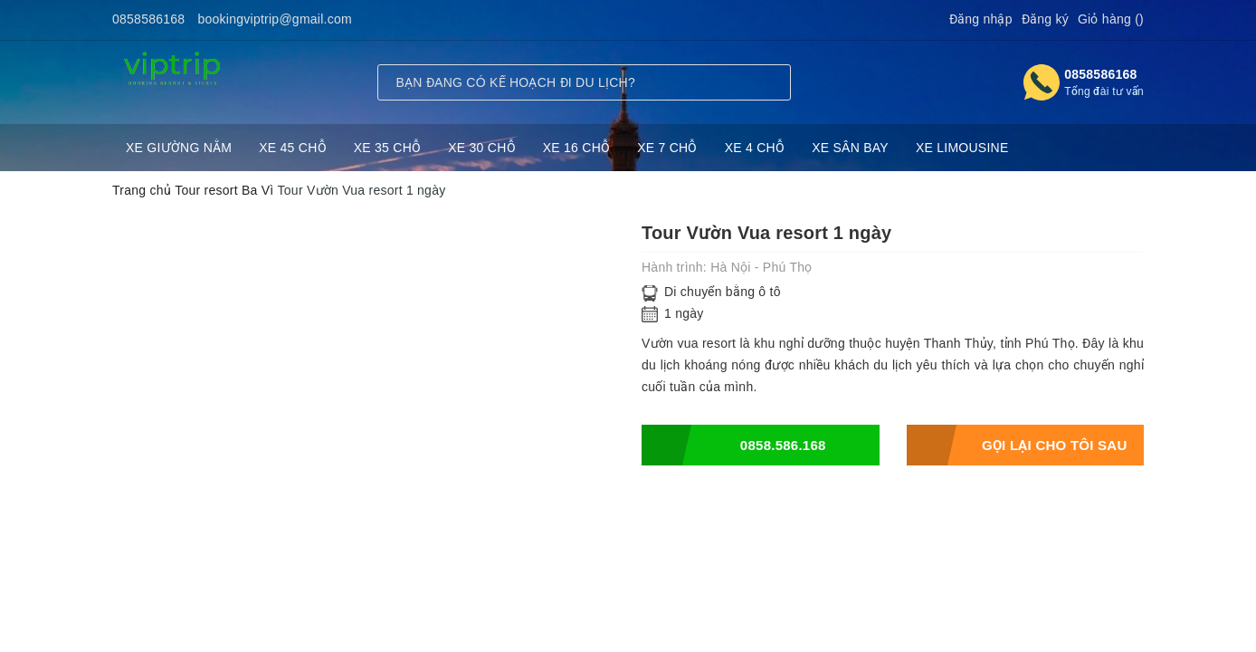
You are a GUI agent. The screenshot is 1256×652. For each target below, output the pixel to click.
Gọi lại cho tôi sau (1017, 445)
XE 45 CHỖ (293, 147)
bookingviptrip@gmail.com (275, 19)
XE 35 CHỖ (388, 147)
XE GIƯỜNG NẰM (179, 147)
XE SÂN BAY (850, 147)
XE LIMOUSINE (962, 147)
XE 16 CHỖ (577, 147)
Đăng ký (1045, 19)
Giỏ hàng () (1111, 19)
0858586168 (148, 19)
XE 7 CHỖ (667, 147)
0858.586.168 (734, 445)
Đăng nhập (981, 19)
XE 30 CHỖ (482, 147)
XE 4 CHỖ (755, 147)
